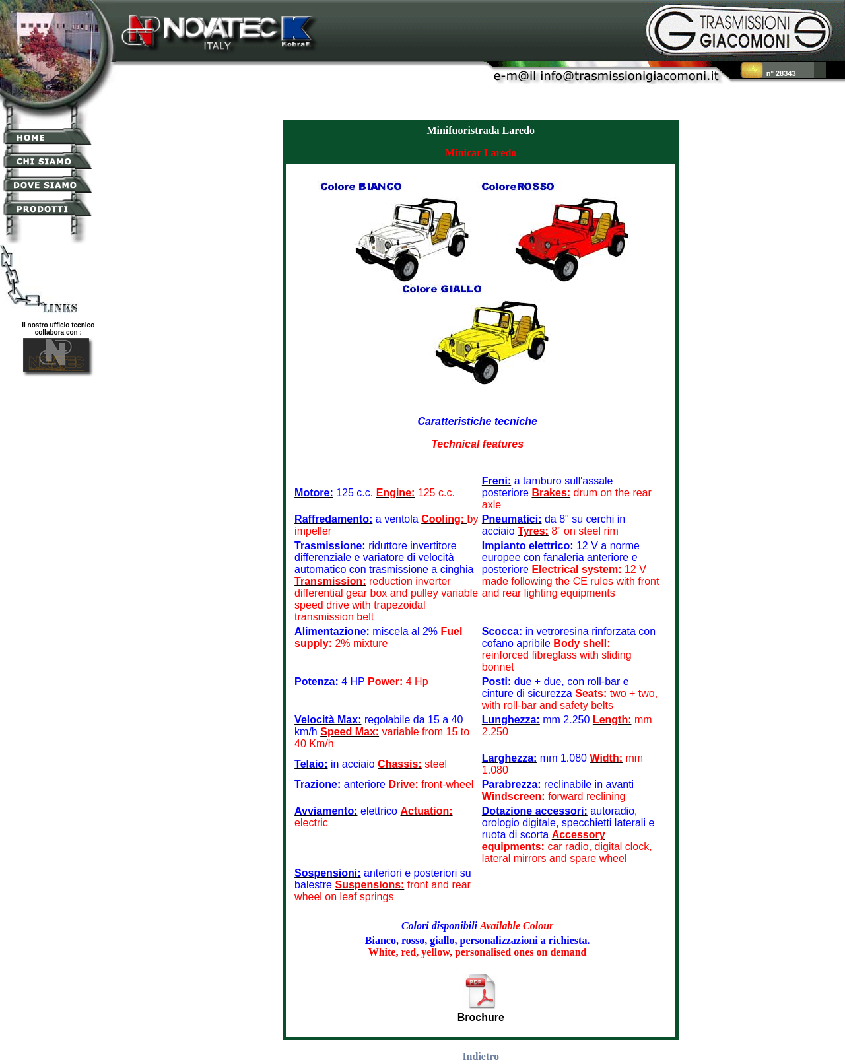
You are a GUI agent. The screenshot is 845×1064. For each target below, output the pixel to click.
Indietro (480, 1056)
